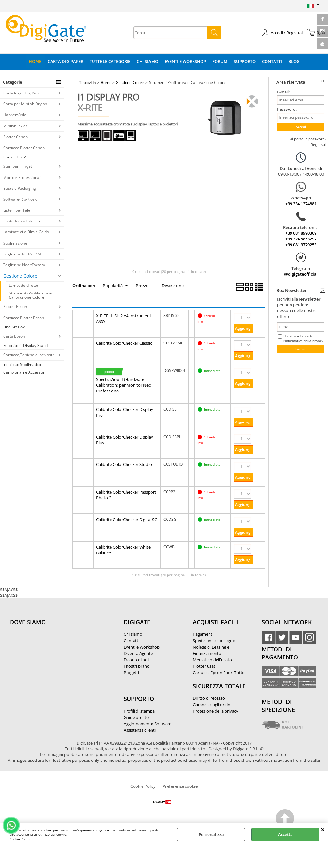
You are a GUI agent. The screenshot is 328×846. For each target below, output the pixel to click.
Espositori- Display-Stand (25, 345)
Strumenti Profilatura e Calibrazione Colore (30, 295)
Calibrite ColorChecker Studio (124, 464)
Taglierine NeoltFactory (24, 265)
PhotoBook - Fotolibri (21, 221)
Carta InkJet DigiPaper (22, 93)
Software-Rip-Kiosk (20, 199)
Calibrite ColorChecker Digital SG (126, 519)
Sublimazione (15, 243)
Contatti (272, 61)
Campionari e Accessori (24, 372)
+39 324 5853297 (300, 239)
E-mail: (283, 92)
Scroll (285, 819)
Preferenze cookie (180, 786)
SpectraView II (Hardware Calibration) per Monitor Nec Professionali (123, 385)
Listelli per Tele (16, 210)
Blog (293, 61)
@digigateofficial (301, 274)
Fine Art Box (14, 327)
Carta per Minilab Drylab (25, 104)
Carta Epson (14, 336)
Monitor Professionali (22, 177)
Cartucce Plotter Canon (24, 147)
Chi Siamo (147, 61)
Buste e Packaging (19, 188)
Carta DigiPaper (65, 61)
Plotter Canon (15, 137)
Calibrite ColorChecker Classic (124, 343)
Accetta (285, 834)
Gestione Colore (20, 276)
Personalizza (211, 834)
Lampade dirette (23, 285)
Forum (219, 61)
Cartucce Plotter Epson (23, 317)
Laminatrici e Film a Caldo (26, 232)
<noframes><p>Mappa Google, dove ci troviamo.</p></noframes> (58, 665)
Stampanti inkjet (17, 166)
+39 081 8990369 (300, 233)
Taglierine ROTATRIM (22, 254)
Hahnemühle (14, 114)
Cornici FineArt (16, 157)
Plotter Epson (15, 306)
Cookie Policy (20, 839)
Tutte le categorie (110, 61)
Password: (287, 109)
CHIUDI (323, 829)
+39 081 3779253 (300, 244)
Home (35, 61)
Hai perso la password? (307, 138)
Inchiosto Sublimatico (22, 364)
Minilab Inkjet (15, 126)
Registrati (318, 144)
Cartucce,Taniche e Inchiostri (29, 355)
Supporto (245, 61)
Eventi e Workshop (185, 61)
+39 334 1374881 (300, 203)
